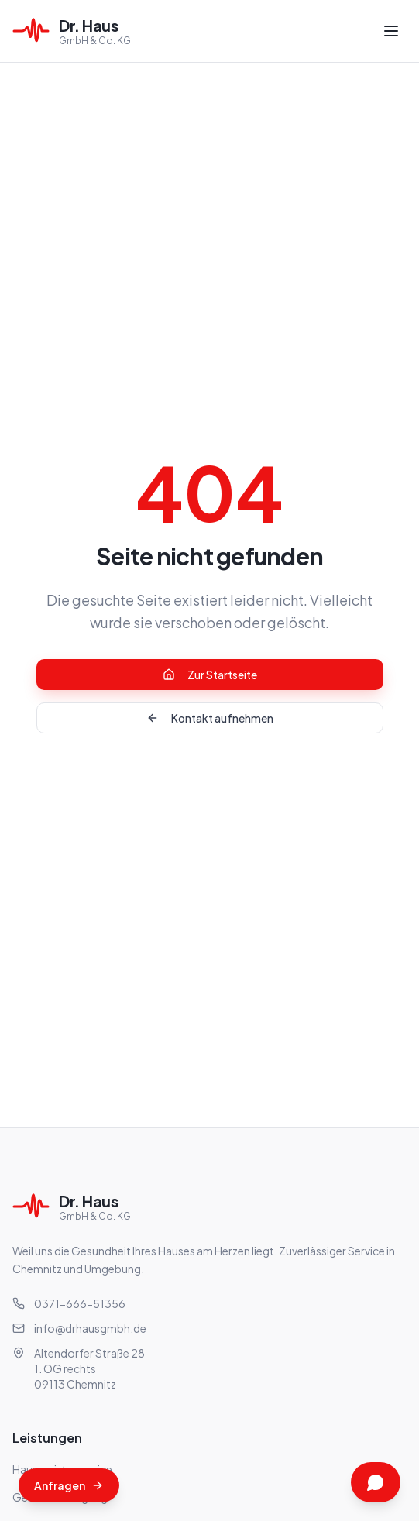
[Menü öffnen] (391, 30)
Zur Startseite (210, 675)
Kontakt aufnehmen (209, 718)
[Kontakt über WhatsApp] (375, 1482)
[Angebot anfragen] (69, 1485)
